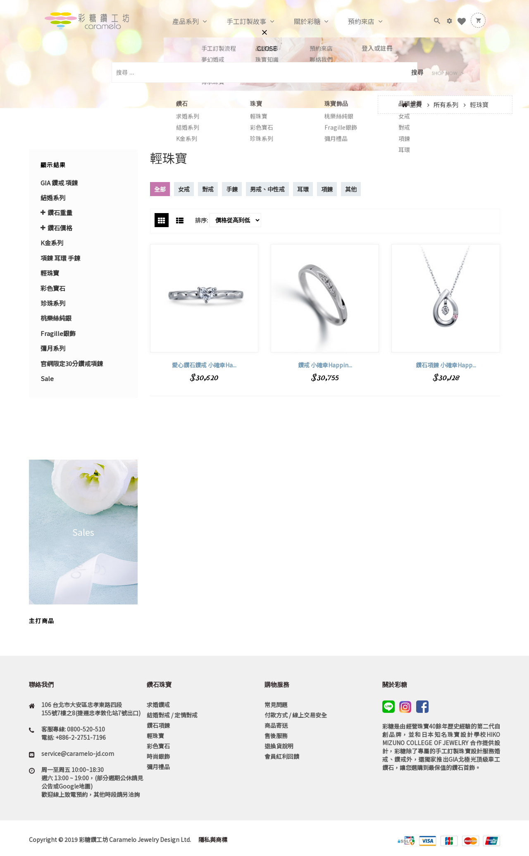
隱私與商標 (212, 839)
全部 (160, 189)
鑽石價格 (60, 227)
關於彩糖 (298, 21)
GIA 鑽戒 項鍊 (59, 182)
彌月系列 (53, 348)
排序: (201, 220)
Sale (47, 378)
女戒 (184, 189)
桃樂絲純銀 (56, 318)
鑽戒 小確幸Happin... (325, 365)
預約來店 (352, 21)
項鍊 (327, 189)
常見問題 (276, 704)
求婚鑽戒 (158, 704)
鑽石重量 (60, 212)
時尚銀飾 (158, 756)
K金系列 (52, 242)
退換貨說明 (278, 746)
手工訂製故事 (237, 21)
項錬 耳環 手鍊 (60, 258)
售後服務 (276, 735)
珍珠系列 (53, 303)
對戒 (208, 189)
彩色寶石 (53, 288)
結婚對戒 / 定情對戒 (172, 715)
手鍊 (232, 189)
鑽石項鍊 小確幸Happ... (446, 365)
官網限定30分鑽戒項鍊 (72, 363)
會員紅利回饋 (281, 756)
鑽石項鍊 (158, 725)
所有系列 (446, 104)
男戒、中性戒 (267, 189)
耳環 (303, 189)
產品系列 (177, 21)
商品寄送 (276, 725)
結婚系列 (53, 197)
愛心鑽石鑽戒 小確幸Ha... (204, 365)
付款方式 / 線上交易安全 (295, 715)
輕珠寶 (155, 735)
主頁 (416, 104)
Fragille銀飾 (58, 333)
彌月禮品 (158, 766)
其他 (351, 189)
